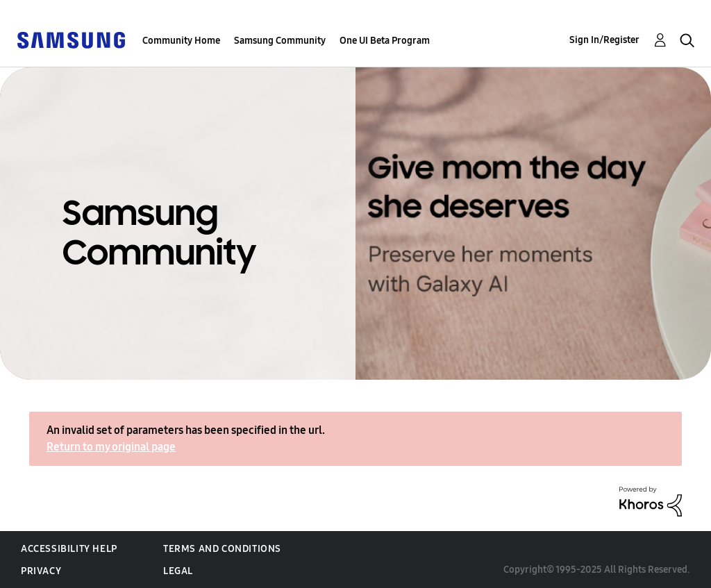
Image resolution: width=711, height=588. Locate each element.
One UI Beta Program (385, 41)
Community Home (181, 41)
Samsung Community (280, 41)
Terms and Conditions (222, 549)
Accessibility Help (69, 549)
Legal (178, 571)
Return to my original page (111, 446)
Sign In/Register (604, 40)
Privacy (41, 571)
